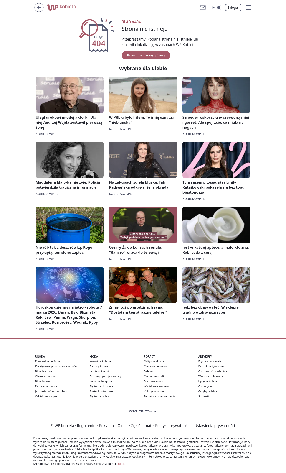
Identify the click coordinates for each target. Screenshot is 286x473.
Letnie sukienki (99, 371)
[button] (248, 7)
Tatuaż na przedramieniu (160, 396)
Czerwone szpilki (154, 376)
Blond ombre (43, 371)
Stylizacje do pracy (101, 386)
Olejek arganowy (46, 376)
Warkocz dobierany (210, 376)
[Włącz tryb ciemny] (215, 7)
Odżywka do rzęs (155, 361)
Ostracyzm (205, 386)
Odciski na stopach (47, 396)
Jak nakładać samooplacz (51, 391)
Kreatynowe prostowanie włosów (56, 366)
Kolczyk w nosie (154, 391)
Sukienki (203, 396)
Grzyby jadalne (207, 391)
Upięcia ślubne (207, 381)
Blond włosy (43, 381)
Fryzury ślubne (99, 366)
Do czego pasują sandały (105, 376)
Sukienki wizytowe (101, 391)
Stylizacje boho (99, 396)
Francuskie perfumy (48, 361)
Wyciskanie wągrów (156, 386)
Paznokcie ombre (46, 386)
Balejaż (148, 371)
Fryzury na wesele (209, 361)
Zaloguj (233, 7)
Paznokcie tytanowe (211, 366)
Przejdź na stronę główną (146, 55)
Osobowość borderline (212, 371)
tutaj (121, 464)
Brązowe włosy (153, 381)
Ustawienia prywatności (213, 425)
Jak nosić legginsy (101, 381)
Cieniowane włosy (155, 366)
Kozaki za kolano (100, 361)
